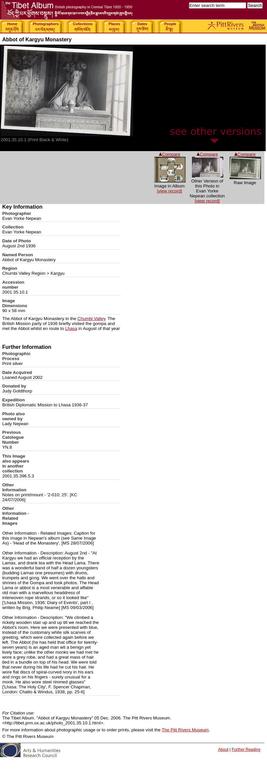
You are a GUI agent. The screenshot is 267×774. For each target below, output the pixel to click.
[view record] (207, 200)
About (223, 749)
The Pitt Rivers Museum (185, 729)
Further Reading (246, 749)
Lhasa (71, 328)
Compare (245, 154)
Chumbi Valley (91, 318)
